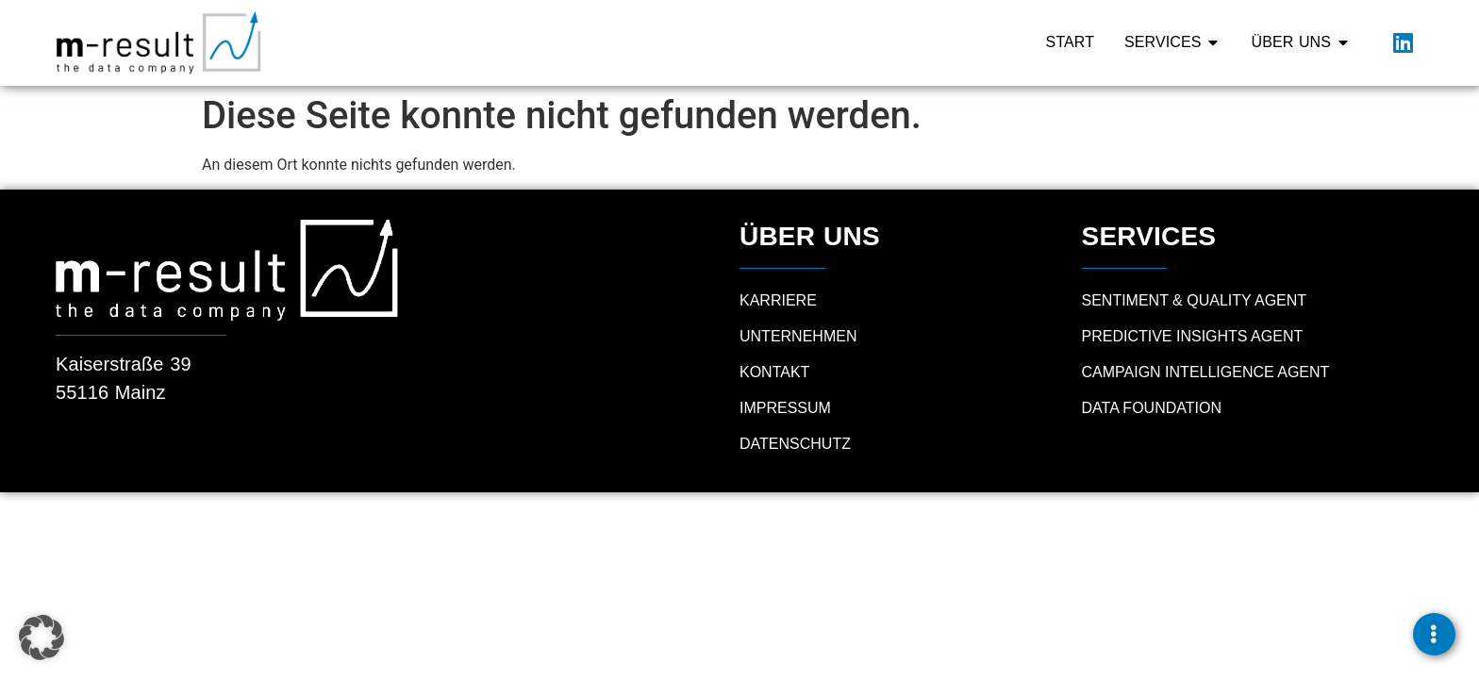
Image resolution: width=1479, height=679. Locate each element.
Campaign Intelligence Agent (1206, 372)
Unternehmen (798, 336)
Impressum (785, 408)
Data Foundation (1151, 408)
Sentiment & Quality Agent (1194, 300)
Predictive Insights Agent (1193, 336)
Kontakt (774, 372)
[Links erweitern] (1434, 634)
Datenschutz (795, 444)
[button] (41, 637)
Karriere (778, 300)
